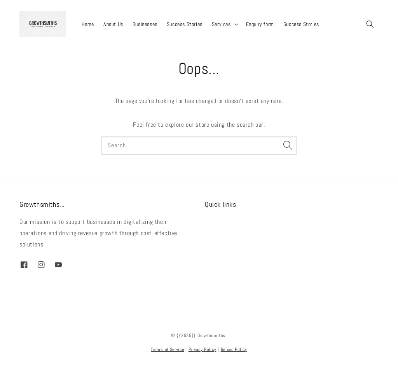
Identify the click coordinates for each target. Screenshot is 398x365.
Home (88, 24)
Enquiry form (260, 24)
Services (221, 24)
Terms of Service (167, 349)
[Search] (287, 145)
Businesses (145, 24)
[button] (370, 24)
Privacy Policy (202, 349)
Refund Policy (234, 349)
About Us (113, 24)
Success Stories (184, 24)
